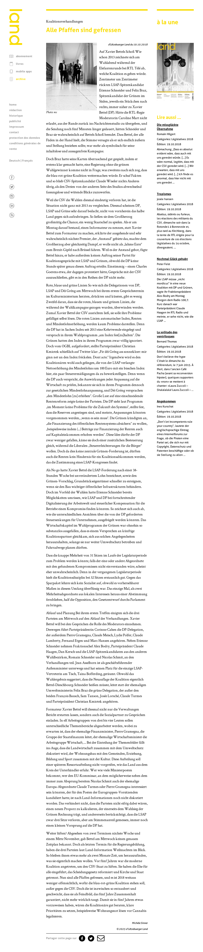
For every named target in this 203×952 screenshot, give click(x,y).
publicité (15, 121)
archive (21, 79)
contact (14, 132)
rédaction (15, 110)
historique (16, 115)
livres (20, 63)
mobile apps (24, 71)
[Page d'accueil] (15, 44)
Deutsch (14, 160)
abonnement (24, 56)
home (13, 104)
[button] (100, 938)
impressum (16, 126)
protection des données (24, 137)
